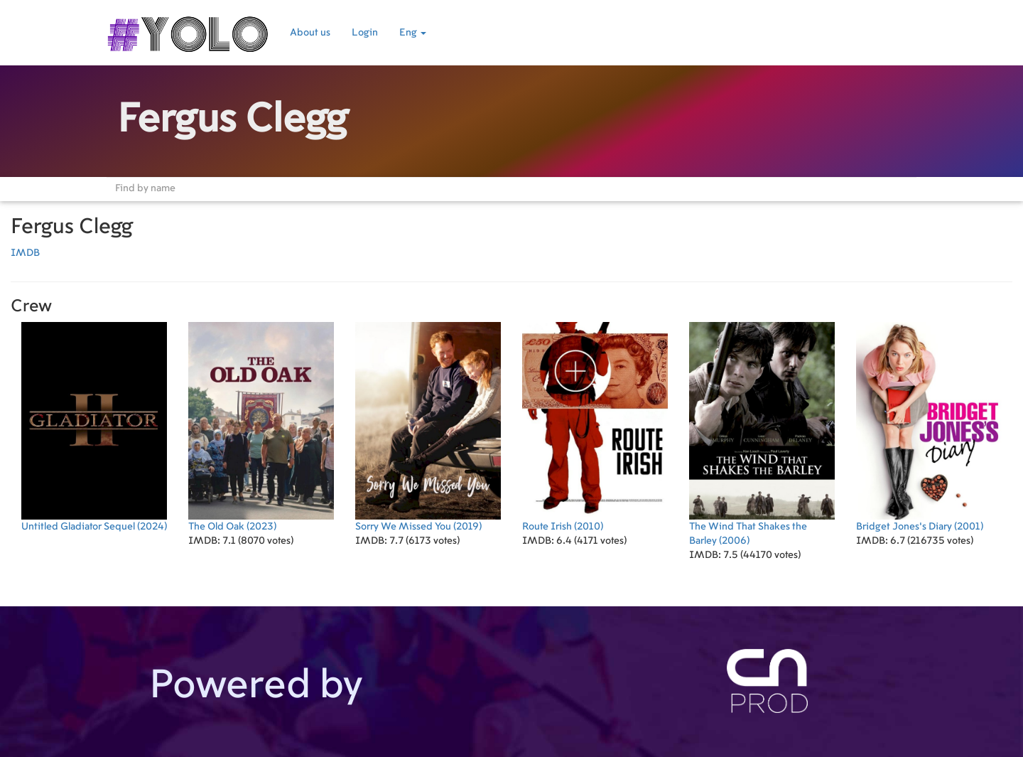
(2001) (929, 427)
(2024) (94, 427)
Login (365, 33)
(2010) (595, 427)
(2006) (762, 434)
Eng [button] (412, 33)
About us (310, 33)
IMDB (25, 253)
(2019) (428, 427)
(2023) (261, 427)
